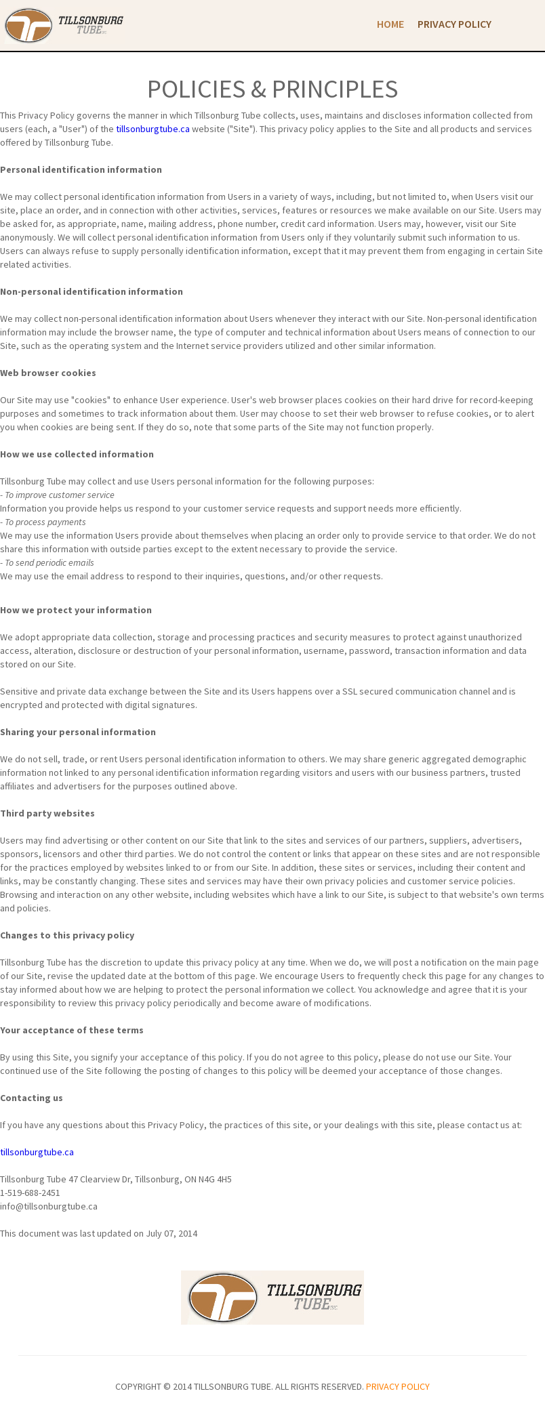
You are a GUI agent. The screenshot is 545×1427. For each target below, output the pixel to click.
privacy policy (398, 1386)
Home (390, 23)
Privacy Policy (454, 23)
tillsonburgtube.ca (153, 129)
